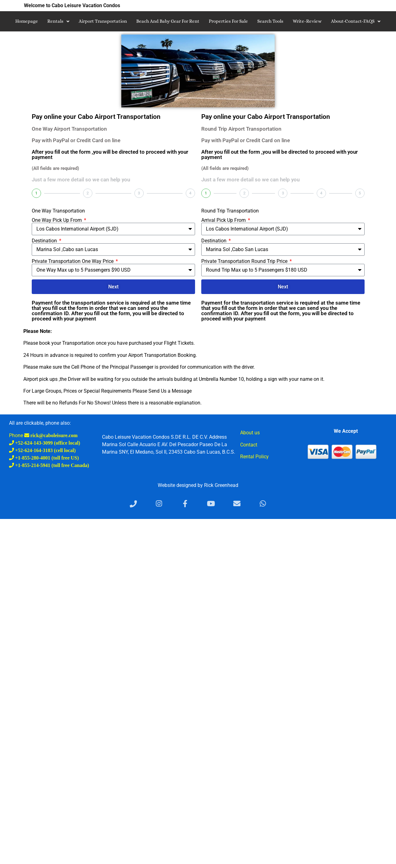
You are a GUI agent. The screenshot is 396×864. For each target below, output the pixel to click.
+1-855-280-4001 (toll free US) (46, 457)
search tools (270, 21)
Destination (45, 240)
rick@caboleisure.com (53, 435)
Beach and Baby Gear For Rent (167, 21)
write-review (307, 21)
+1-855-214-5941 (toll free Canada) (51, 465)
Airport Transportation (103, 21)
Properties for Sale (228, 21)
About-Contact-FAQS (355, 21)
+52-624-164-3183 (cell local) (45, 450)
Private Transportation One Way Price (73, 261)
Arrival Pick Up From (224, 220)
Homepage (26, 21)
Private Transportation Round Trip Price (245, 261)
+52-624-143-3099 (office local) (47, 442)
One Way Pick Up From (57, 220)
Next (113, 287)
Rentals (58, 21)
